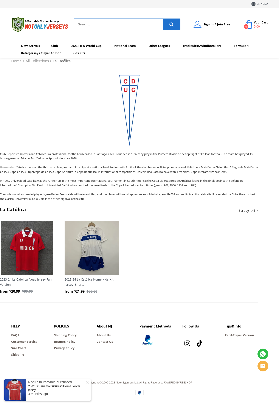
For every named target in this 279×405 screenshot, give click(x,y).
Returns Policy (64, 342)
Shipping (17, 354)
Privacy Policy (64, 348)
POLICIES (61, 326)
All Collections (37, 60)
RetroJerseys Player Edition (41, 53)
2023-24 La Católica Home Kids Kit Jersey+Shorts (89, 282)
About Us (104, 335)
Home (16, 60)
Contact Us (105, 342)
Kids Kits (79, 53)
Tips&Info (233, 326)
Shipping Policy (65, 335)
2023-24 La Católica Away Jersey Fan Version (26, 282)
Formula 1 (241, 46)
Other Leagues (159, 46)
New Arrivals (30, 46)
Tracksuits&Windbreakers (202, 46)
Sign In (208, 24)
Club (54, 46)
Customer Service (24, 342)
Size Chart (18, 348)
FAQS (15, 335)
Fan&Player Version (239, 335)
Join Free (223, 24)
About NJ (104, 326)
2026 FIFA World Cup (86, 46)
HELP (15, 326)
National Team (125, 46)
